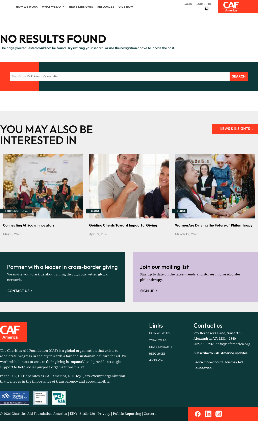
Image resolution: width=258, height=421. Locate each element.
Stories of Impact (17, 210)
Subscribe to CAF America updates (221, 353)
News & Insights (81, 6)
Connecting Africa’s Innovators (28, 225)
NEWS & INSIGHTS (235, 128)
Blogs (95, 210)
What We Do (51, 6)
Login (187, 4)
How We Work (27, 6)
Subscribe (204, 4)
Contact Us (18, 291)
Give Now (126, 6)
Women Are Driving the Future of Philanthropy (213, 225)
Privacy (104, 413)
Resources (105, 6)
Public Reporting (127, 413)
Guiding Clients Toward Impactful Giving (123, 225)
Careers (150, 413)
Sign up (147, 291)
